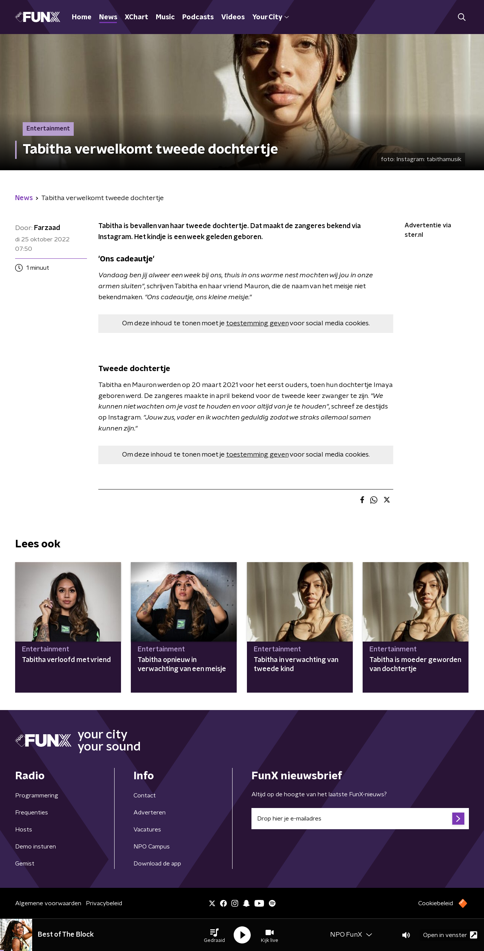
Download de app (157, 864)
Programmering (36, 795)
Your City (270, 17)
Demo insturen (35, 847)
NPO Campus (151, 847)
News (108, 17)
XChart (136, 17)
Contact (144, 795)
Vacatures (147, 830)
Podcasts (198, 17)
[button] (214, 935)
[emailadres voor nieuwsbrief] (360, 818)
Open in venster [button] (450, 935)
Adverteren (149, 813)
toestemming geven (257, 323)
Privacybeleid (104, 903)
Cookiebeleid (435, 903)
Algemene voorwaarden (48, 903)
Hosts (23, 830)
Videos (233, 17)
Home (82, 17)
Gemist (24, 864)
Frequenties (31, 813)
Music (165, 17)
